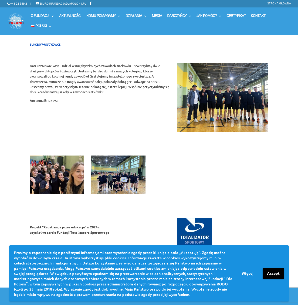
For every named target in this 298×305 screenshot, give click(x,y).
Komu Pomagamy (101, 16)
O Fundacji (40, 16)
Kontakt (258, 16)
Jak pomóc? (206, 16)
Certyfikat (236, 16)
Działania (133, 16)
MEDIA (157, 16)
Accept (273, 273)
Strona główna (279, 3)
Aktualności (70, 16)
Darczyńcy (177, 16)
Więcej (248, 273)
